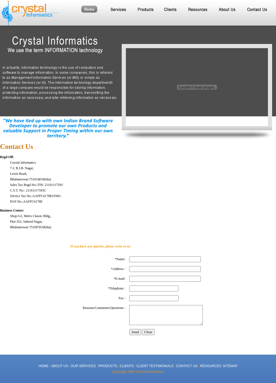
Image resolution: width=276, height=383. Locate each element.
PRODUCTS (107, 366)
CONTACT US (186, 366)
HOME (43, 366)
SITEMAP (230, 366)
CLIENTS (127, 366)
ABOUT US (60, 366)
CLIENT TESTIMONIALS (155, 366)
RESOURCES (210, 366)
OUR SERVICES (83, 366)
